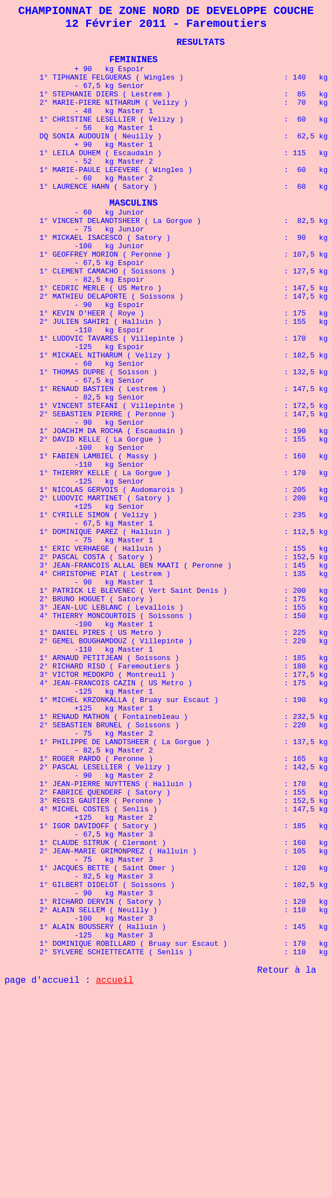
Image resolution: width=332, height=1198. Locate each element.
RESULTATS (200, 48)
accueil (114, 1167)
